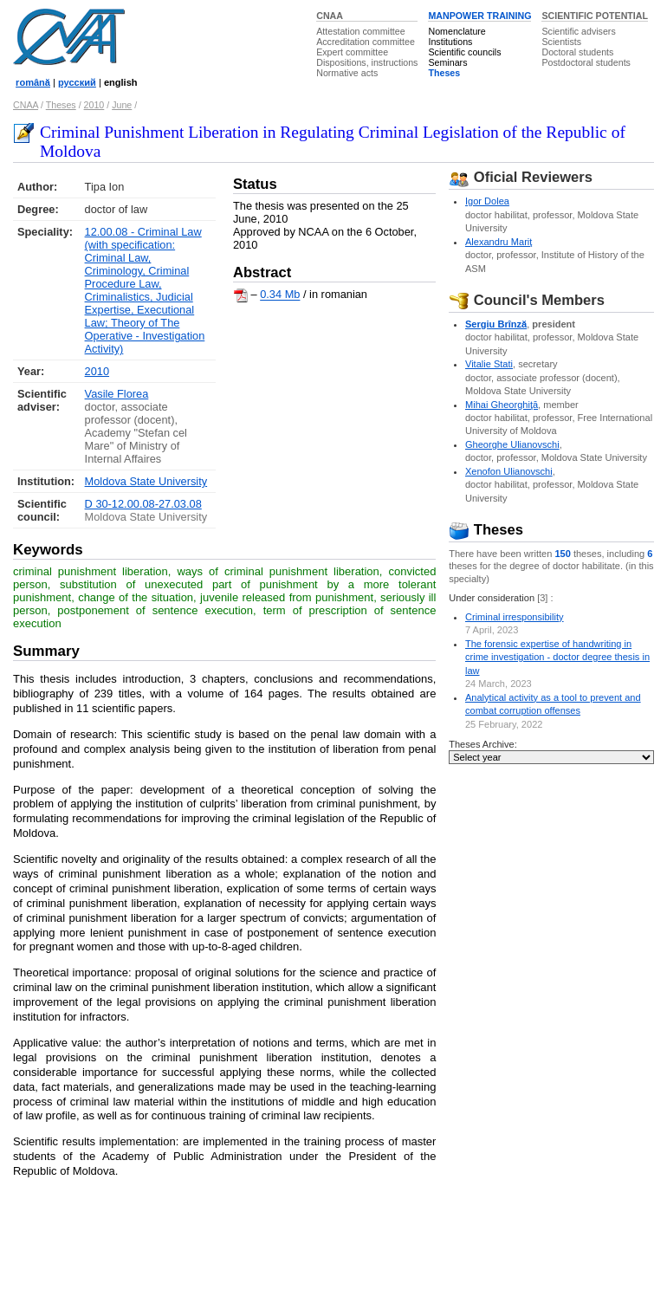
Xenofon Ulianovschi (509, 471)
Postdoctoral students (585, 62)
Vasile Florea (117, 393)
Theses (444, 73)
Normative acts (347, 73)
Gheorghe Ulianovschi (512, 444)
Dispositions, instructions (367, 62)
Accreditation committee (365, 41)
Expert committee (352, 52)
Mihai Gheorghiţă (501, 404)
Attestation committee (360, 31)
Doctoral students (577, 52)
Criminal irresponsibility (514, 617)
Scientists (561, 41)
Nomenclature (456, 31)
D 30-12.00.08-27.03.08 (143, 503)
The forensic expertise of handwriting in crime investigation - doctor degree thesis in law (557, 657)
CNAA (329, 15)
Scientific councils (464, 52)
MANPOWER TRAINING (479, 15)
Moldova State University (146, 481)
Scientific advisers (578, 31)
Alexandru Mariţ (498, 242)
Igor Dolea (487, 201)
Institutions (450, 41)
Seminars (447, 62)
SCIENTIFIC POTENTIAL (594, 15)
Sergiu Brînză (496, 324)
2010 (94, 105)
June (122, 105)
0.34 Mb (280, 294)
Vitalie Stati (489, 364)
